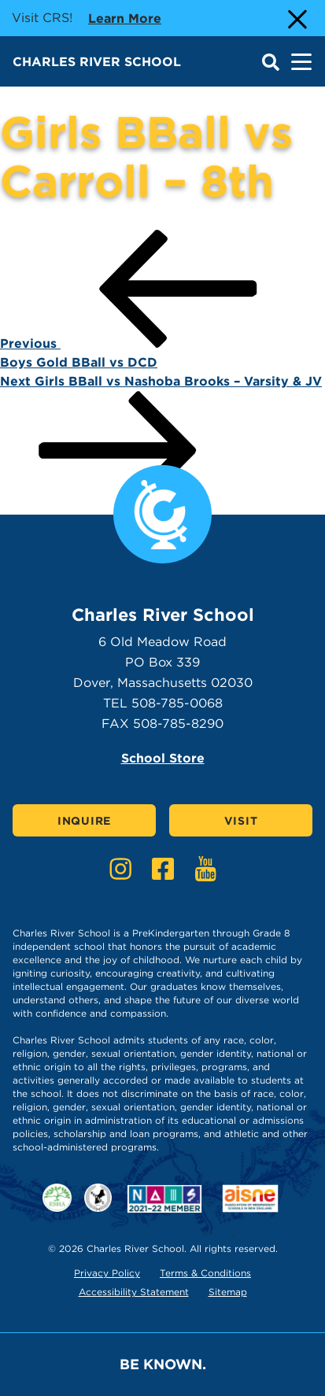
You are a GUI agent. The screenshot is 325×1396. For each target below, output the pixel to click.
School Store (163, 758)
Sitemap (228, 1292)
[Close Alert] (296, 18)
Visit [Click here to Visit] (241, 820)
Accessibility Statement (134, 1292)
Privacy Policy (107, 1273)
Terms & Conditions (205, 1273)
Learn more (124, 17)
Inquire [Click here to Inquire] (84, 820)
